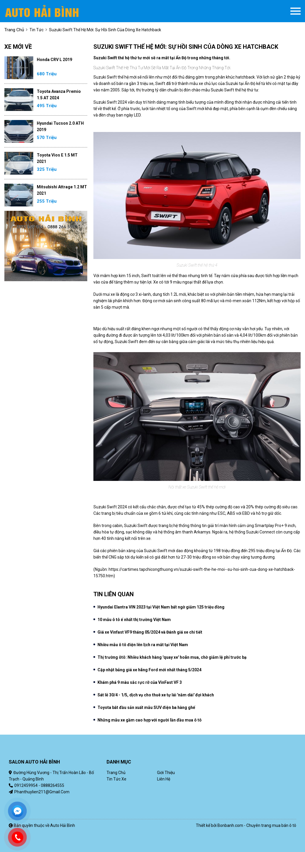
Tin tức (36, 29)
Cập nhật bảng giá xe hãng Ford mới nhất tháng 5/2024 (149, 669)
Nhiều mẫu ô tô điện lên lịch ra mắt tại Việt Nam (142, 644)
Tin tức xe (116, 779)
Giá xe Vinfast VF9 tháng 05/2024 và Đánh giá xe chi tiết (149, 632)
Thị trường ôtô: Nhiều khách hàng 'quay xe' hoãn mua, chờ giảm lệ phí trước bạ (172, 657)
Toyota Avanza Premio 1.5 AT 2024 (59, 94)
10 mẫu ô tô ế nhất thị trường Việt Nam (134, 619)
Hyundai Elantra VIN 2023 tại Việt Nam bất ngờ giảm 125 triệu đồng (160, 607)
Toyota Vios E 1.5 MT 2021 (57, 158)
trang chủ (14, 29)
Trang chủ (116, 772)
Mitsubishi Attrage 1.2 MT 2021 (62, 190)
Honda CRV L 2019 (54, 59)
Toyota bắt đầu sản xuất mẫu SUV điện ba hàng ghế (146, 707)
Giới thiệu (166, 772)
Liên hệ (163, 779)
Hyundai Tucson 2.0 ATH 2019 (60, 126)
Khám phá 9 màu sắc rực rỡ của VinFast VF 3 (139, 682)
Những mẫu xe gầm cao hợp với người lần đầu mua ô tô (149, 720)
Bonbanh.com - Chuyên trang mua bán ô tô (256, 825)
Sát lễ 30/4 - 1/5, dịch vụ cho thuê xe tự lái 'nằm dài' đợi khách (155, 695)
